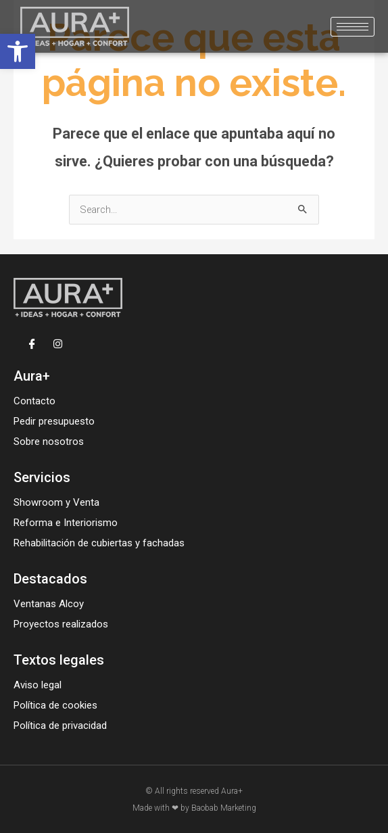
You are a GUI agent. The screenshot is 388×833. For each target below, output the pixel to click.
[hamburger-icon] (352, 27)
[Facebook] (32, 343)
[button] (17, 51)
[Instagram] (57, 343)
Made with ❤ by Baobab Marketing (194, 808)
